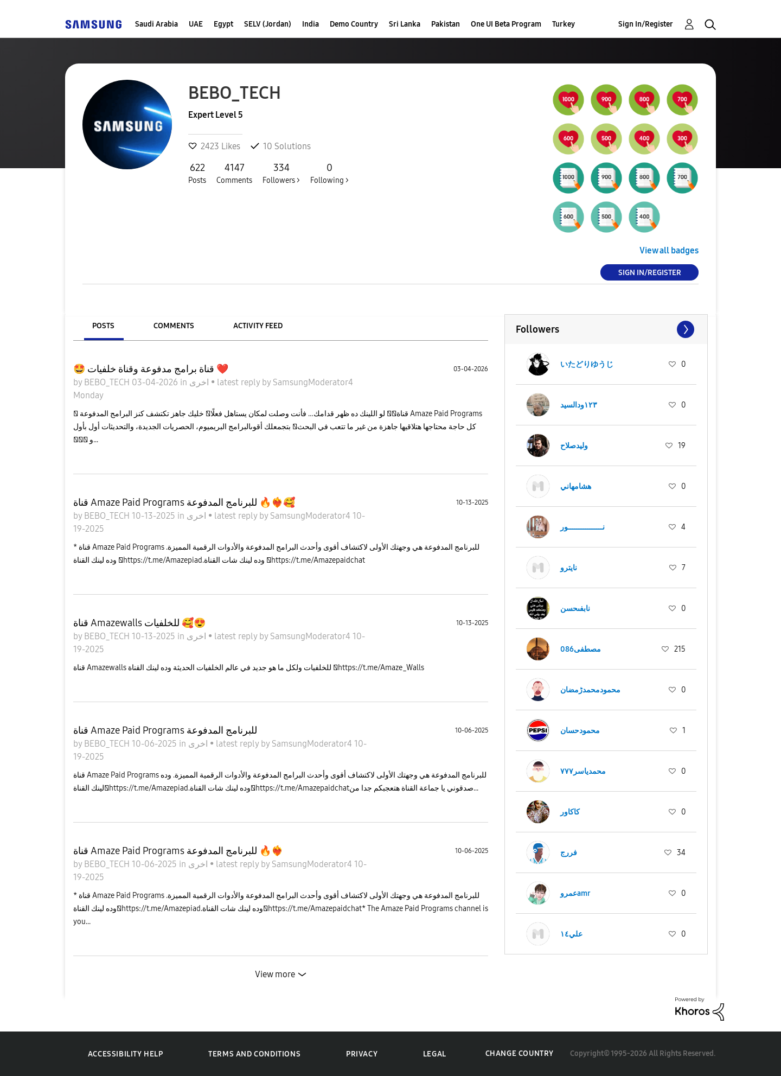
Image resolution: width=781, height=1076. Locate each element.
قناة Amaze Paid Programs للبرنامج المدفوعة (165, 730)
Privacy (361, 1054)
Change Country (519, 1053)
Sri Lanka (404, 24)
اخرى (200, 382)
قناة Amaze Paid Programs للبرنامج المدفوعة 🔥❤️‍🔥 (178, 851)
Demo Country (354, 24)
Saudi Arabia (156, 24)
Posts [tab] (103, 325)
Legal (434, 1054)
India (310, 24)
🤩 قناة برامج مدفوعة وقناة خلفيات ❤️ (150, 369)
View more (275, 974)
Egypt (223, 24)
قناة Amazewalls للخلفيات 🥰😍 (139, 623)
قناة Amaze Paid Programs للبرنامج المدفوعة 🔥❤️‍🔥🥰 (184, 502)
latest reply (239, 382)
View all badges (669, 250)
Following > (329, 173)
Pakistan (445, 24)
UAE (196, 24)
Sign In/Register (645, 24)
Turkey (563, 24)
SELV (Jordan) (267, 24)
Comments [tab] (173, 325)
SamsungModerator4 (313, 382)
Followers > (281, 173)
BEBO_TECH (108, 382)
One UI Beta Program (506, 24)
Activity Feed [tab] (258, 325)
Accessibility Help (125, 1054)
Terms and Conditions (254, 1054)
